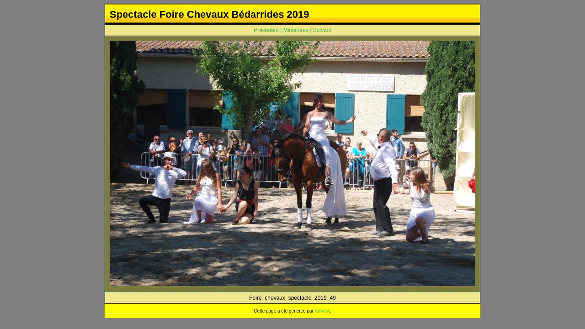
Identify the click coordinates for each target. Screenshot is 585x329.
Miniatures (295, 30)
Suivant (322, 30)
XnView (322, 310)
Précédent (266, 30)
